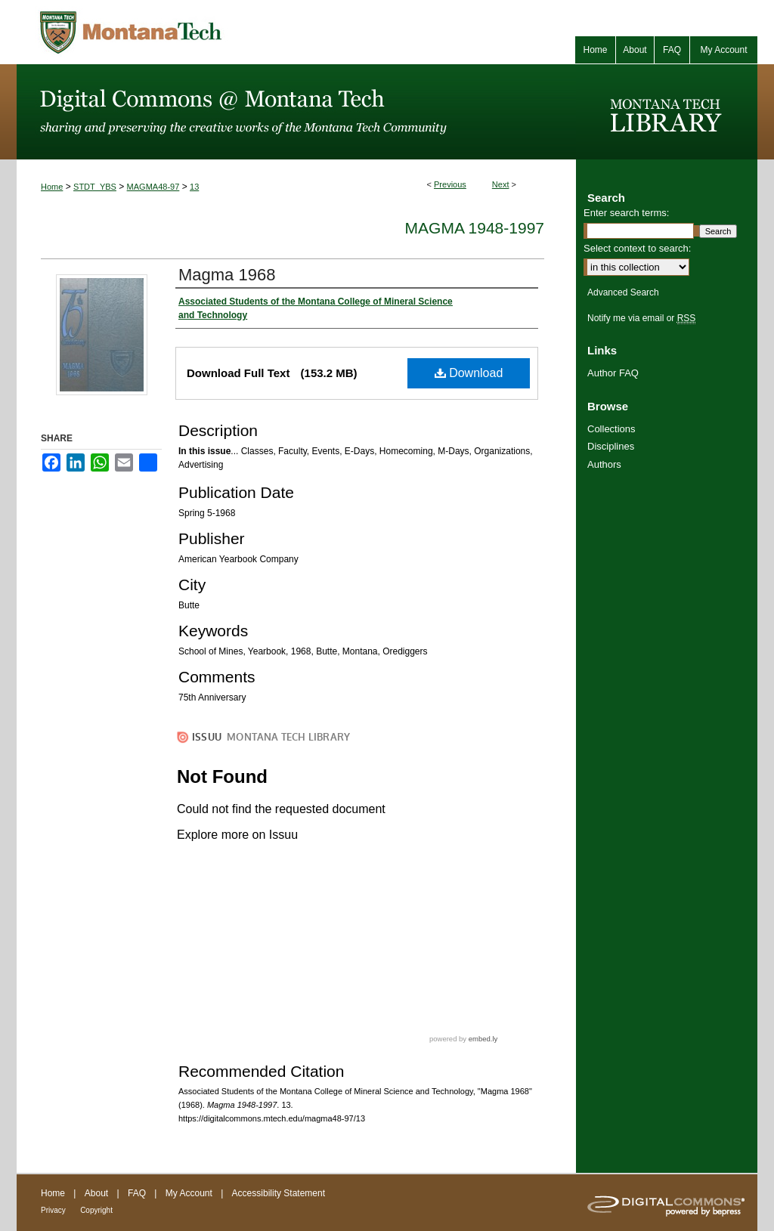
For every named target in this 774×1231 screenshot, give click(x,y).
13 (194, 186)
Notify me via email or (641, 318)
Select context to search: (637, 248)
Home (52, 186)
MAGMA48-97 (153, 186)
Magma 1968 (226, 274)
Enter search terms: (626, 212)
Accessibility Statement (278, 1193)
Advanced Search (623, 292)
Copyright (96, 1210)
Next (500, 184)
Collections (611, 429)
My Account (189, 1193)
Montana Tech (198, 32)
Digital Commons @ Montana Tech (296, 111)
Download (469, 373)
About (96, 1193)
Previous (450, 184)
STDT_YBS (94, 186)
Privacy (53, 1210)
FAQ (137, 1193)
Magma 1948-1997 (474, 228)
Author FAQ (613, 373)
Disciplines (610, 446)
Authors (604, 464)
